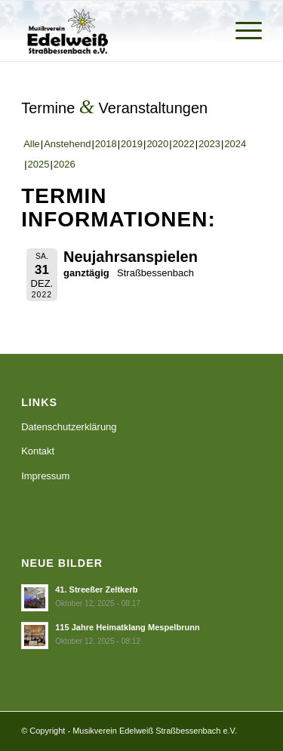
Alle (31, 143)
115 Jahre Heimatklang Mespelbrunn (127, 627)
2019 (132, 143)
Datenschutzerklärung (68, 426)
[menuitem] (241, 31)
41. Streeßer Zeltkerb (96, 589)
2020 (157, 143)
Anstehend (67, 143)
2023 (209, 143)
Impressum (45, 476)
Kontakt (37, 451)
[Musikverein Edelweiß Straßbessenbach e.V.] (117, 31)
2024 (235, 143)
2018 (106, 143)
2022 (184, 143)
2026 (64, 164)
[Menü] (241, 31)
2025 (39, 164)
